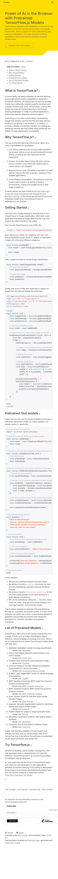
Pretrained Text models (18, 78)
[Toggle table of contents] (23, 67)
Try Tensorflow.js (15, 83)
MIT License (23, 835)
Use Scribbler (10, 789)
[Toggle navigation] (52, 2)
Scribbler (7, 2)
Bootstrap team (34, 840)
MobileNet (26, 651)
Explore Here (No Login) (19, 45)
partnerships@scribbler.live (16, 802)
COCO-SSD (26, 658)
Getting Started (15, 75)
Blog (7, 61)
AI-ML (22, 61)
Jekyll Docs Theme (12, 843)
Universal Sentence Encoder (33, 671)
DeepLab (25, 709)
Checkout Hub (34, 789)
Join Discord (22, 789)
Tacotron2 (26, 727)
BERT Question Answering (32, 686)
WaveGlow (26, 722)
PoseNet (25, 663)
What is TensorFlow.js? (18, 70)
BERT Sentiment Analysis (32, 694)
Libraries (29, 61)
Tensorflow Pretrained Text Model (18, 775)
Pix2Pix (25, 714)
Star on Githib (47, 789)
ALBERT (25, 679)
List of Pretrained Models (19, 80)
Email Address (12, 813)
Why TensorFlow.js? (17, 73)
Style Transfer (27, 702)
